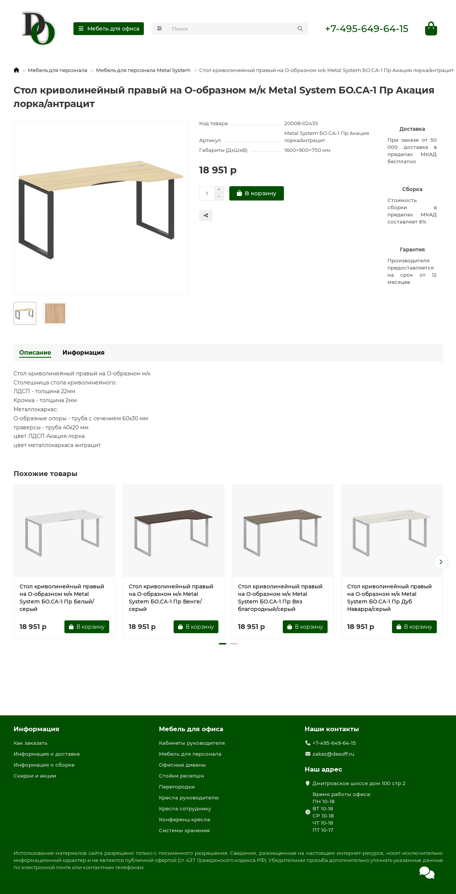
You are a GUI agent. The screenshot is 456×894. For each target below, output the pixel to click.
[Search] (238, 28)
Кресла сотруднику (185, 808)
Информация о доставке (47, 754)
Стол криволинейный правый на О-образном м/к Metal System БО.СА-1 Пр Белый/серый (62, 597)
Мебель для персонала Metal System (143, 70)
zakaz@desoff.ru (333, 754)
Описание (35, 352)
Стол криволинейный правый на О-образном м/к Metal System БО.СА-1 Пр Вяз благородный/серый (280, 597)
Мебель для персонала (57, 70)
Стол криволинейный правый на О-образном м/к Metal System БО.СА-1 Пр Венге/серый (171, 597)
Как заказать (30, 743)
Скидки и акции (35, 776)
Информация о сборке (44, 765)
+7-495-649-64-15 (366, 28)
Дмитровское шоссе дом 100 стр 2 (359, 783)
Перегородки (177, 787)
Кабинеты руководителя (192, 743)
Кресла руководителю (189, 797)
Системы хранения (184, 830)
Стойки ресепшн (181, 776)
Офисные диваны (182, 765)
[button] (440, 561)
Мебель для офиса (191, 729)
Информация (84, 352)
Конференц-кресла (184, 819)
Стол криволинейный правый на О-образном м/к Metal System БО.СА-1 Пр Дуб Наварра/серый (389, 597)
